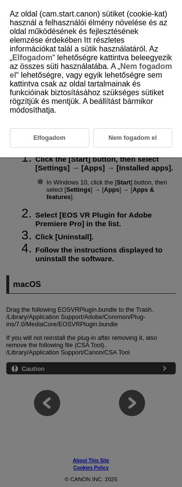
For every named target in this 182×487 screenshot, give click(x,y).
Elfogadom (32, 57)
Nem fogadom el (132, 137)
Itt (87, 40)
